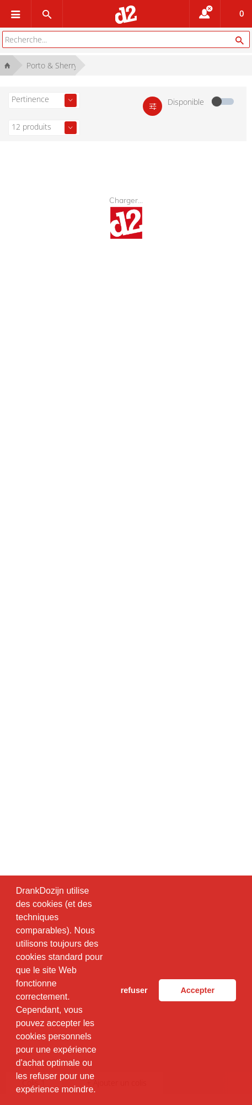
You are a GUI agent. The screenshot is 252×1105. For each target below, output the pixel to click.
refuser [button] (134, 990)
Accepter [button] (197, 990)
